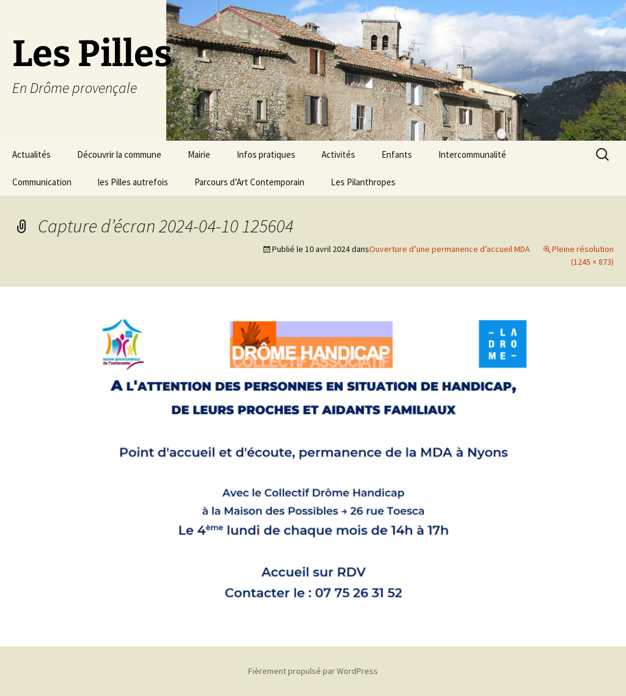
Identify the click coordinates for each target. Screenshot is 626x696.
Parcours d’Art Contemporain (249, 182)
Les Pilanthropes (363, 182)
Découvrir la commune (119, 154)
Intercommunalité (472, 154)
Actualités (31, 154)
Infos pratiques (266, 154)
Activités (338, 154)
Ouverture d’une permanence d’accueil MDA (449, 248)
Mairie (199, 154)
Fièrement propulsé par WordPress (313, 670)
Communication (42, 182)
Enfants (396, 154)
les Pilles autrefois (133, 182)
